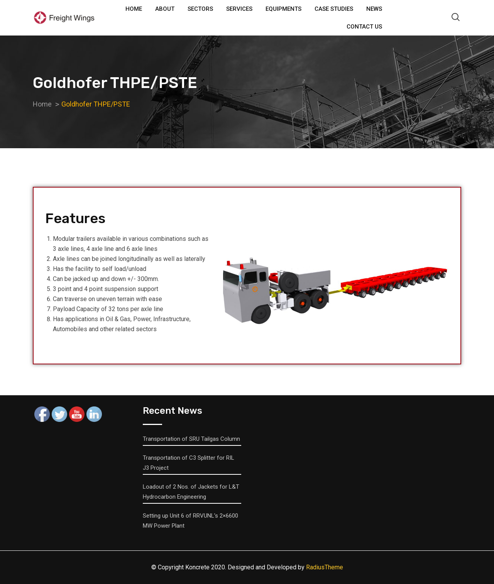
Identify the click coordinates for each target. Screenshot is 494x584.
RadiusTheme (324, 567)
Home (133, 8)
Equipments (283, 8)
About (164, 8)
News (374, 8)
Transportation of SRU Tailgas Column (191, 438)
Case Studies (334, 8)
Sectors (200, 8)
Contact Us (364, 26)
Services (239, 8)
